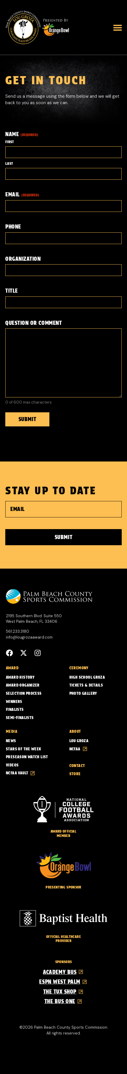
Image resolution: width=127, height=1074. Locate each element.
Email (22, 194)
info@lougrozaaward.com (29, 637)
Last (9, 164)
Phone (13, 227)
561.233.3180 (17, 631)
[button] (118, 27)
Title (11, 291)
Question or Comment (33, 323)
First (9, 142)
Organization (23, 259)
